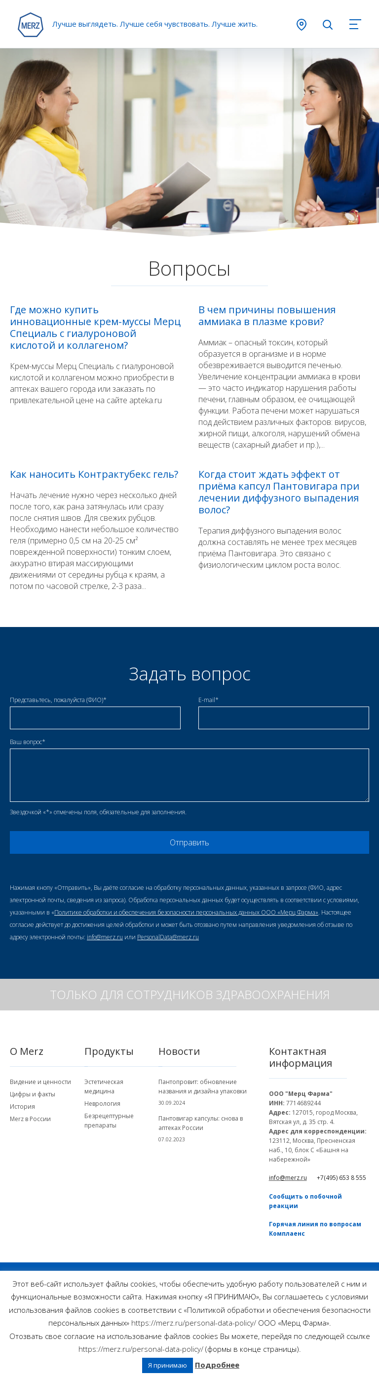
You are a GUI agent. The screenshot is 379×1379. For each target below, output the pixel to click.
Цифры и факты (32, 1094)
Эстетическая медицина (103, 1086)
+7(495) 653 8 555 (341, 1177)
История (22, 1106)
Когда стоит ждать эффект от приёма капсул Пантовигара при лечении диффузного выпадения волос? (278, 492)
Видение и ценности (40, 1082)
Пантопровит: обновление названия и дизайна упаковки (202, 1086)
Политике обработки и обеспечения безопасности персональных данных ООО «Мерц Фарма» (186, 912)
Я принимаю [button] (167, 1365)
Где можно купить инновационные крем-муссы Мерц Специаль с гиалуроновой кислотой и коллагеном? (95, 327)
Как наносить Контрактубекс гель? (94, 474)
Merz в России (30, 1119)
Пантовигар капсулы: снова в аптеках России (200, 1123)
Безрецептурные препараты (109, 1120)
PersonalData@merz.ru (168, 937)
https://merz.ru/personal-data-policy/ (193, 1323)
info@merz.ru (105, 937)
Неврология (102, 1103)
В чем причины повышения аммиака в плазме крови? (267, 316)
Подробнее (217, 1365)
